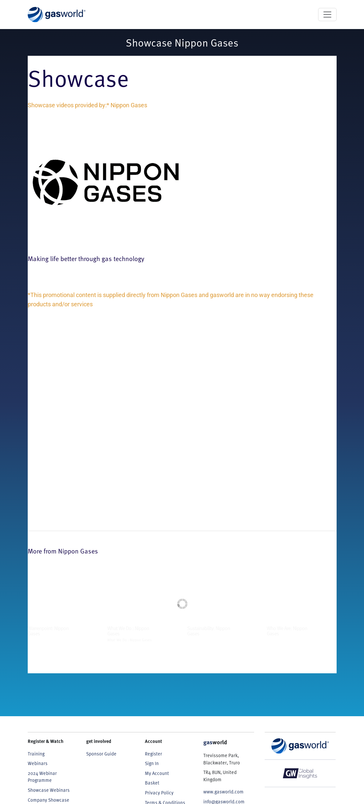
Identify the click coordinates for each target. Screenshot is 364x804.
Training (36, 753)
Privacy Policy (159, 792)
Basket (152, 782)
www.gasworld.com (223, 791)
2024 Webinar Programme (42, 777)
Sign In (152, 763)
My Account (157, 773)
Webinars (38, 763)
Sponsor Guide (101, 753)
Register (153, 753)
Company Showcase (48, 799)
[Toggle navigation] (327, 14)
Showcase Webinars (49, 790)
